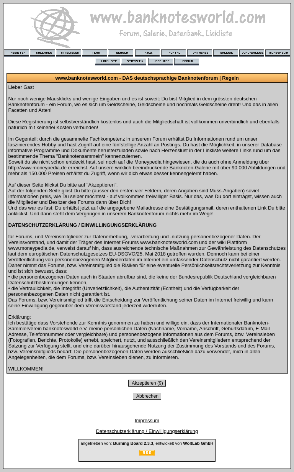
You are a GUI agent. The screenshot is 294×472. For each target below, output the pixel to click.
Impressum (147, 420)
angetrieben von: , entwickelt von (146, 443)
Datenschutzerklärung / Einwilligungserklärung (147, 431)
